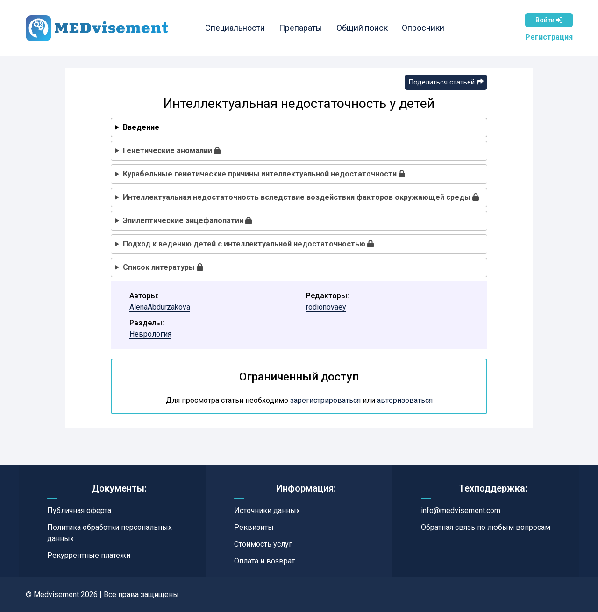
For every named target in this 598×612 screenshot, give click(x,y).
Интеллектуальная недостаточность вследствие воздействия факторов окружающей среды (301, 197)
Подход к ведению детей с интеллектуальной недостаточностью (248, 243)
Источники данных (267, 510)
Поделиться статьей (446, 82)
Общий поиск (362, 28)
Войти (548, 20)
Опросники (423, 28)
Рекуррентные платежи (88, 555)
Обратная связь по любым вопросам (485, 527)
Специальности (235, 28)
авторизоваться (405, 400)
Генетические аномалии (172, 150)
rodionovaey (326, 306)
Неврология (150, 334)
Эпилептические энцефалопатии (187, 220)
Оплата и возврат (264, 560)
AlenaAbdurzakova (159, 306)
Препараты (300, 28)
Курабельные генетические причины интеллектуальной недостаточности (264, 173)
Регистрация (549, 37)
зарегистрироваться (325, 400)
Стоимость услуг (263, 544)
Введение (141, 127)
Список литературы (163, 267)
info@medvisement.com (460, 510)
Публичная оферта (79, 510)
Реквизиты (254, 527)
